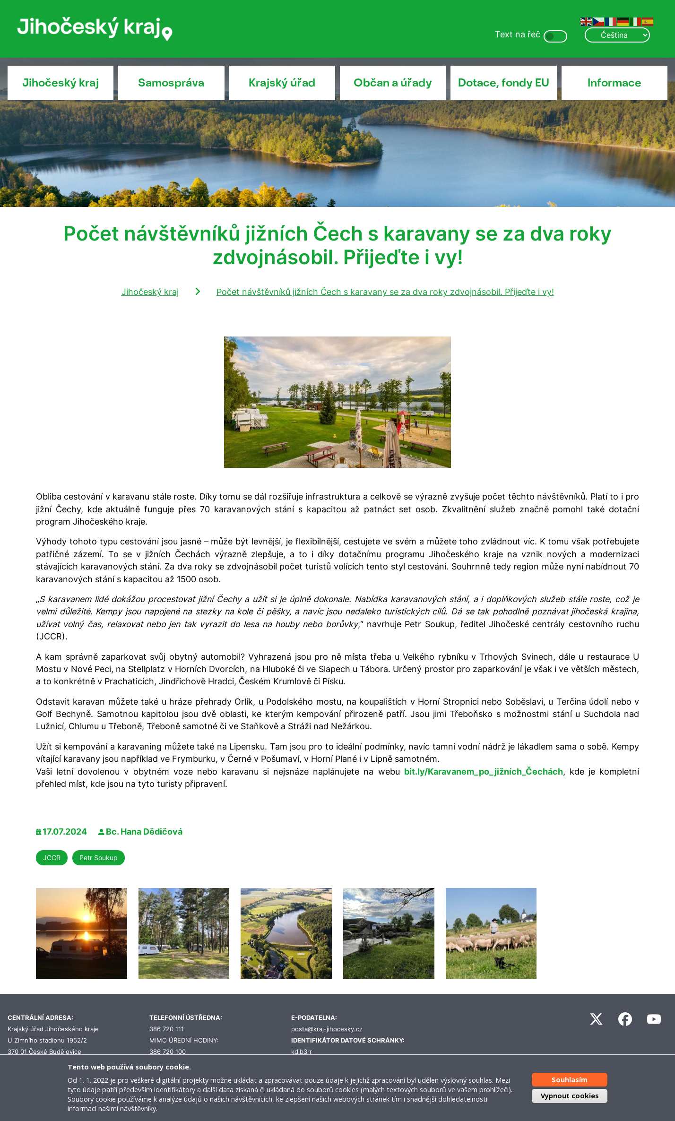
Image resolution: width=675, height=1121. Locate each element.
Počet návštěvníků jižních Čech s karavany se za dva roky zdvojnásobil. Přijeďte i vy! (385, 292)
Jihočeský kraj (60, 82)
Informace (614, 82)
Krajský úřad (282, 82)
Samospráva (171, 82)
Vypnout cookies (570, 1095)
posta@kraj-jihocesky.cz (327, 1029)
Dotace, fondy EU (503, 82)
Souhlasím (570, 1079)
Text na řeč (517, 34)
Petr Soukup (98, 858)
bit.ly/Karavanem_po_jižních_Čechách (483, 771)
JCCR (52, 858)
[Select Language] (617, 35)
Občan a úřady (393, 82)
